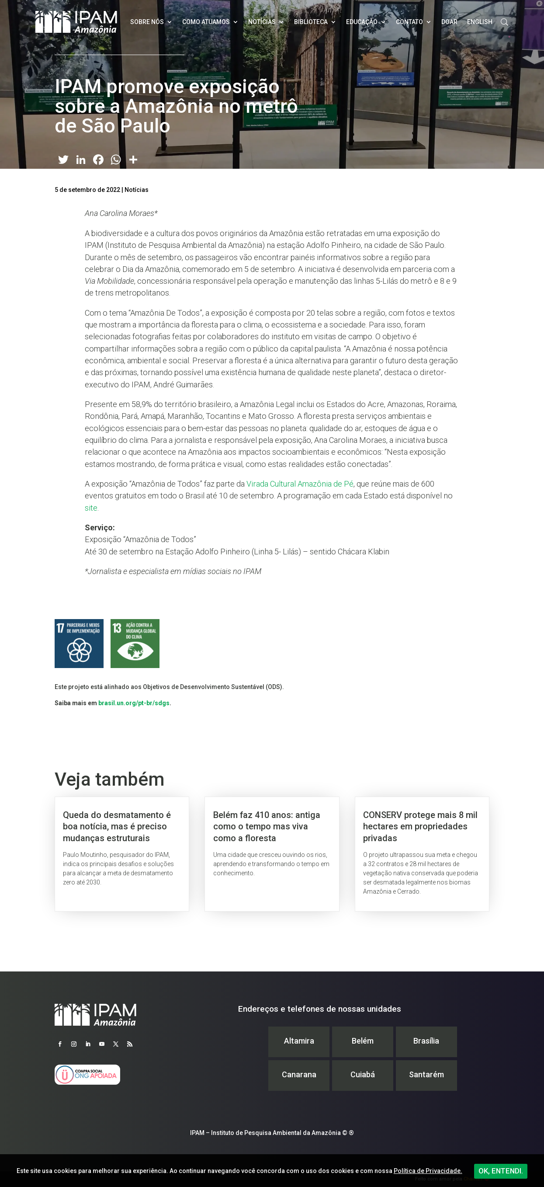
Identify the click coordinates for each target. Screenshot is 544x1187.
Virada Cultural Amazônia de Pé (299, 483)
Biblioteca (311, 21)
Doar (449, 21)
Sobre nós (147, 21)
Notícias (262, 21)
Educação (362, 21)
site (91, 507)
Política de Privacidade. (428, 1170)
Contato (409, 21)
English (479, 21)
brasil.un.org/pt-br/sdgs (134, 703)
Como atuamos (206, 21)
